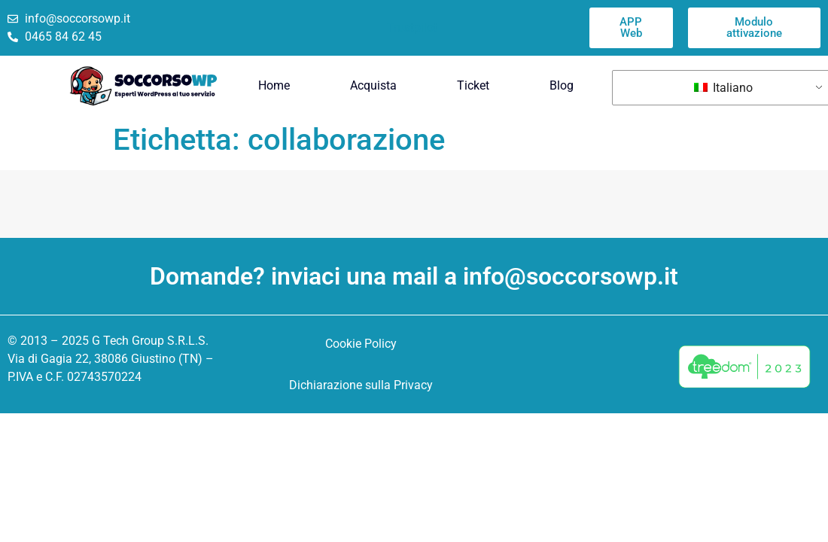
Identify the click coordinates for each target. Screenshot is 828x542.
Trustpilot (412, 27)
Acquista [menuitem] (373, 85)
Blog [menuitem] (561, 85)
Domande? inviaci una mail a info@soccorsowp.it (414, 276)
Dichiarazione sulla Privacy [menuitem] (361, 385)
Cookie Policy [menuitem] (361, 343)
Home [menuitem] (274, 85)
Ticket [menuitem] (473, 85)
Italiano (723, 88)
